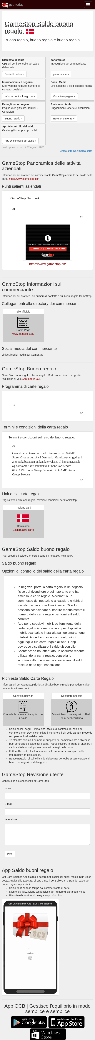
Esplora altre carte (23, 529)
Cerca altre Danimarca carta (76, 150)
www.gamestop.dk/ (23, 333)
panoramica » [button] (61, 74)
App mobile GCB (31, 378)
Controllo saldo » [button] (14, 74)
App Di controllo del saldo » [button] (20, 140)
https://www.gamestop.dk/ (24, 178)
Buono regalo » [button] (13, 118)
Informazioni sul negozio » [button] (20, 96)
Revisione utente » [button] (64, 118)
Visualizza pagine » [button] (64, 96)
